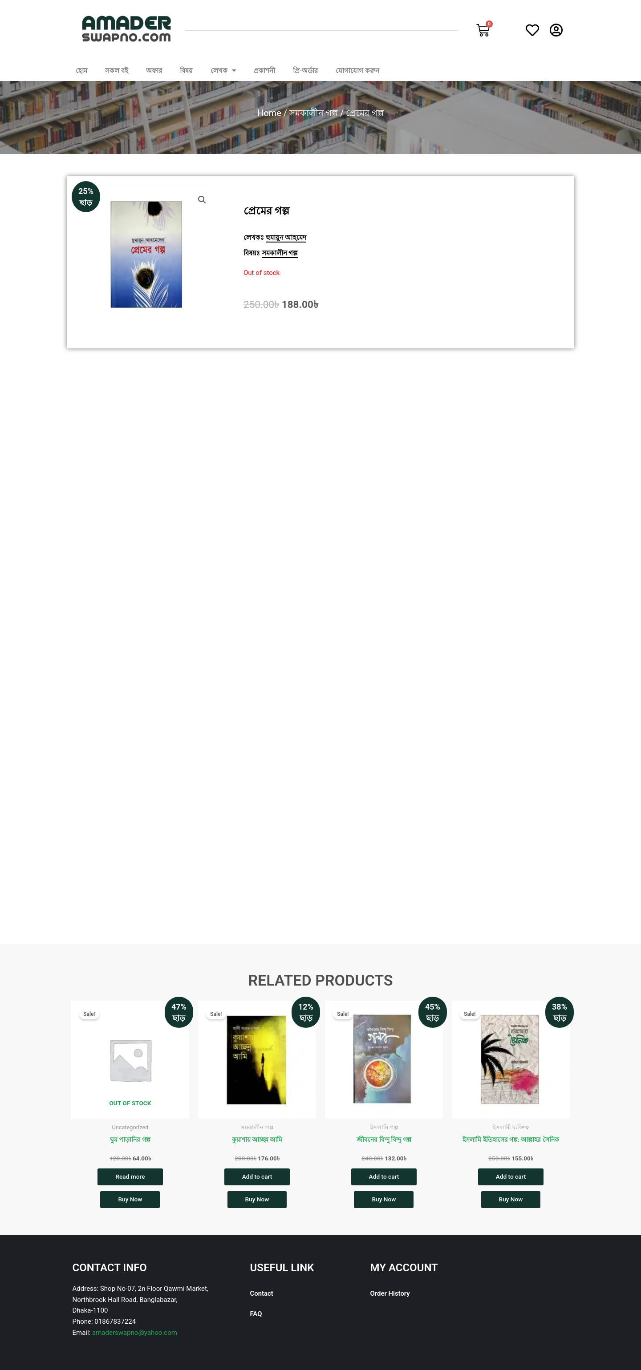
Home (269, 113)
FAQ (256, 1316)
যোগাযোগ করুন (357, 71)
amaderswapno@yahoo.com (134, 1335)
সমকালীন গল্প (313, 113)
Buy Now (130, 1201)
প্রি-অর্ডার (305, 71)
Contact (262, 1296)
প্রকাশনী (264, 71)
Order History (390, 1296)
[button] (202, 200)
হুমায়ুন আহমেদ (286, 238)
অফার (154, 71)
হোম (81, 71)
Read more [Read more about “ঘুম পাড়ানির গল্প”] (130, 1177)
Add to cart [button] (256, 1177)
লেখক (223, 70)
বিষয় (186, 71)
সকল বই (116, 71)
